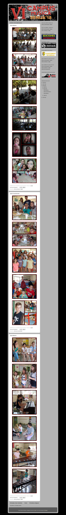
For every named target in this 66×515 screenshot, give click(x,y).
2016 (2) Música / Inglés (18, 189)
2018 (44, 82)
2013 (44, 97)
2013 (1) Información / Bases (47, 66)
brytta (35, 510)
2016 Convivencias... (15, 193)
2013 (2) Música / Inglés (46, 67)
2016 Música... (13, 25)
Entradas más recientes (16, 503)
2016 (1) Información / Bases (47, 60)
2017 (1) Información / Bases (47, 29)
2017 (44, 84)
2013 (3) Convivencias (46, 69)
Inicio (25, 503)
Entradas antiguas (34, 503)
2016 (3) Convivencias (18, 331)
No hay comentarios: (14, 187)
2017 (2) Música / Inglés (46, 30)
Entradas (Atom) (18, 505)
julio (45, 87)
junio (45, 88)
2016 (44, 85)
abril (45, 95)
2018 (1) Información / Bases (47, 24)
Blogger (46, 510)
